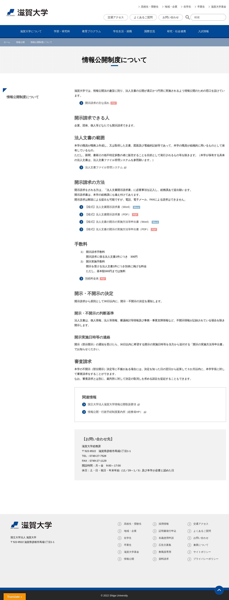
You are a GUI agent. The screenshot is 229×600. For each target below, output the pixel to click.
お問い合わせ (171, 17)
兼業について (200, 544)
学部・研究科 (62, 31)
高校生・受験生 (150, 6)
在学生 (187, 6)
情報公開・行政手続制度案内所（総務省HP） (115, 411)
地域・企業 (171, 6)
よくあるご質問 (143, 17)
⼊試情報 (203, 31)
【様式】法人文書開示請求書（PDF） (108, 214)
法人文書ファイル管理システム (104, 167)
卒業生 (201, 6)
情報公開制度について (23, 97)
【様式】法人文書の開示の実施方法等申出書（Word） (118, 221)
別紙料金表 (92, 277)
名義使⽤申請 (165, 537)
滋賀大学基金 (218, 6)
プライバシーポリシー (205, 558)
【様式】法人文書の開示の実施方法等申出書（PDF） (118, 228)
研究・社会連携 (176, 31)
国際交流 (149, 31)
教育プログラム (91, 31)
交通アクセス (116, 17)
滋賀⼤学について (31, 31)
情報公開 (128, 558)
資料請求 (163, 558)
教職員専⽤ (164, 551)
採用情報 (163, 523)
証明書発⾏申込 (167, 530)
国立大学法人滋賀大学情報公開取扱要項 (112, 403)
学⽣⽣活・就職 (122, 31)
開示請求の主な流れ (98, 102)
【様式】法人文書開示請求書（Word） (109, 206)
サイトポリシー (202, 551)
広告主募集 (164, 544)
